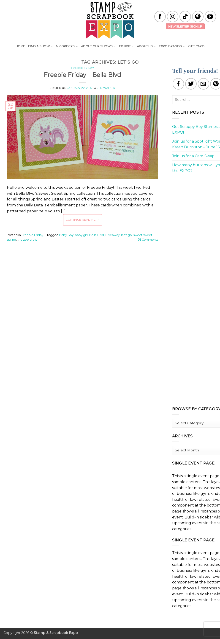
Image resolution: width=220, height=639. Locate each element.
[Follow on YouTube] (210, 16)
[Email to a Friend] (203, 84)
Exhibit (126, 46)
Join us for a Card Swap (193, 156)
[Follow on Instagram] (172, 16)
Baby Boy (66, 235)
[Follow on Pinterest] (198, 16)
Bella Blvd (96, 235)
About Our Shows (98, 46)
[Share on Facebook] (178, 84)
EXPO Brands (172, 46)
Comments (148, 239)
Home (20, 46)
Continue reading (83, 219)
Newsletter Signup (185, 26)
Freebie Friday (82, 68)
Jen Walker (106, 88)
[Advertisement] (90, 261)
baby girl (81, 235)
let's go (126, 235)
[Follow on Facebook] (160, 16)
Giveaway (112, 235)
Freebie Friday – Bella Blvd (82, 74)
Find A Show (40, 46)
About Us (146, 46)
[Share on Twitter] (191, 84)
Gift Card (196, 46)
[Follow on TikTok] (185, 16)
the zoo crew (27, 239)
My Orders (67, 46)
